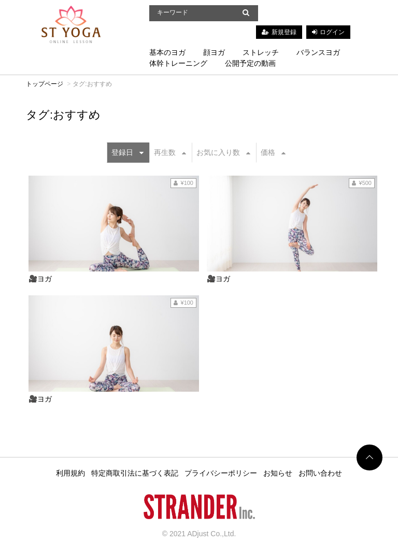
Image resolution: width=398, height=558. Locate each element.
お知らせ (277, 473)
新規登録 (284, 32)
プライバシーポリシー (220, 473)
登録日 (127, 152)
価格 (273, 152)
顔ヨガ (214, 52)
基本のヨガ (167, 52)
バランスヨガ (318, 52)
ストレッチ (261, 52)
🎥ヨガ (40, 279)
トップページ (44, 84)
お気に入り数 (223, 152)
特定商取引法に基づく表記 (134, 473)
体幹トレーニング (178, 63)
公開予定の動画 (250, 63)
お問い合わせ (320, 473)
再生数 (170, 152)
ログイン (332, 32)
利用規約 (70, 473)
